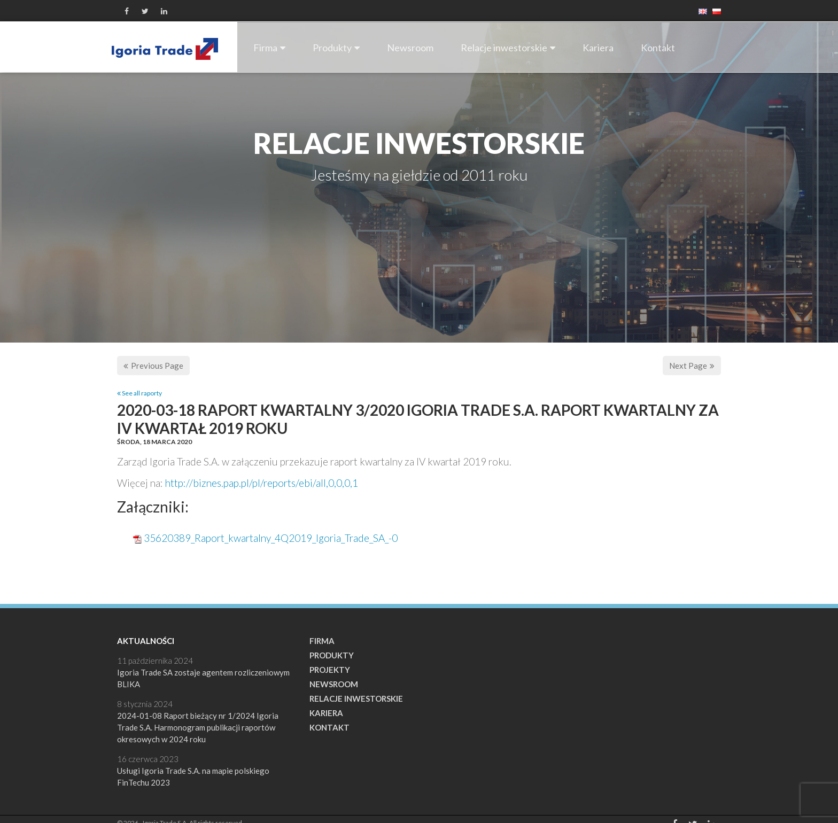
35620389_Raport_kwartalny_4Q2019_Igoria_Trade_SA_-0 (271, 538)
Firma (269, 47)
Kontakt (658, 47)
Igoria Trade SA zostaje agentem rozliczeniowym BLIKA (203, 678)
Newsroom (410, 47)
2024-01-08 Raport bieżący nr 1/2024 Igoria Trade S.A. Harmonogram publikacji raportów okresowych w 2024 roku (197, 727)
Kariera (598, 47)
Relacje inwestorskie (508, 47)
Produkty (336, 47)
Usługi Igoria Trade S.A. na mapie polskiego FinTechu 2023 (193, 776)
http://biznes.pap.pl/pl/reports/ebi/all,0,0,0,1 (261, 483)
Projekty (329, 669)
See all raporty (139, 393)
